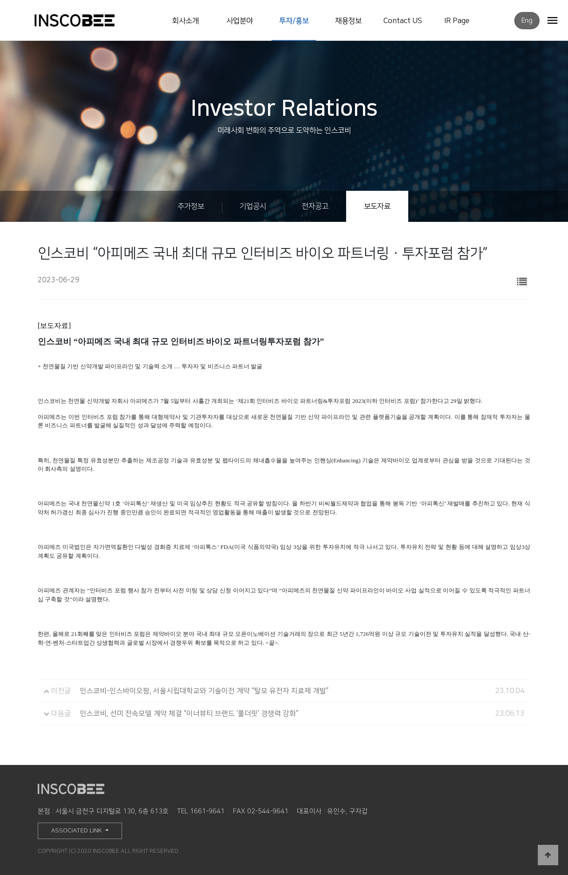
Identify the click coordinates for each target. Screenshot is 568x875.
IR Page (456, 21)
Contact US (402, 21)
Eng (526, 20)
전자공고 (315, 206)
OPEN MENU (552, 20)
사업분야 (239, 21)
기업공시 (253, 206)
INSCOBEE (83, 20)
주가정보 (191, 206)
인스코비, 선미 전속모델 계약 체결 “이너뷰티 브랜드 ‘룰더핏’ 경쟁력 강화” (189, 713)
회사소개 (185, 21)
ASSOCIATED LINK (77, 830)
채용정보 (348, 21)
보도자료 (377, 206)
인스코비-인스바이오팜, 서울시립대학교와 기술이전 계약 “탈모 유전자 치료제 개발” (204, 691)
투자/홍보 (294, 21)
